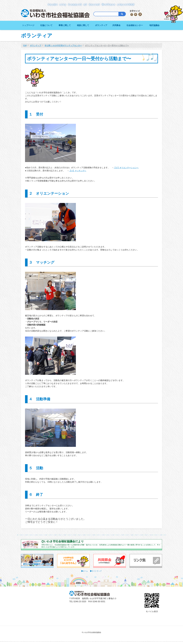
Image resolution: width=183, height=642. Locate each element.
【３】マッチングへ (78, 171)
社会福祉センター (135, 25)
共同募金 (116, 25)
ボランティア (101, 25)
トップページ (28, 25)
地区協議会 (154, 25)
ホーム (85, 572)
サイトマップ (97, 572)
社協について (46, 25)
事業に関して (65, 25)
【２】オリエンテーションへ (127, 167)
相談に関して (83, 25)
